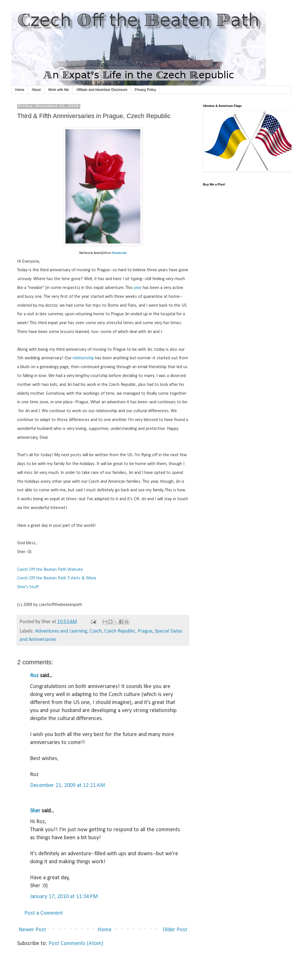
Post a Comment (43, 913)
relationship (83, 358)
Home (19, 90)
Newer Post (32, 930)
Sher (35, 811)
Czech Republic (119, 631)
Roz (34, 676)
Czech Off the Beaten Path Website (50, 569)
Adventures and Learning (61, 631)
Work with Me (58, 90)
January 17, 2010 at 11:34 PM (64, 897)
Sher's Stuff (28, 587)
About (36, 90)
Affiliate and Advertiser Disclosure (101, 90)
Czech (95, 631)
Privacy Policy (145, 90)
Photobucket (119, 253)
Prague (144, 631)
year (137, 288)
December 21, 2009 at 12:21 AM (67, 785)
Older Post (175, 930)
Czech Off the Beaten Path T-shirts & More (56, 578)
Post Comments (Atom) (76, 943)
